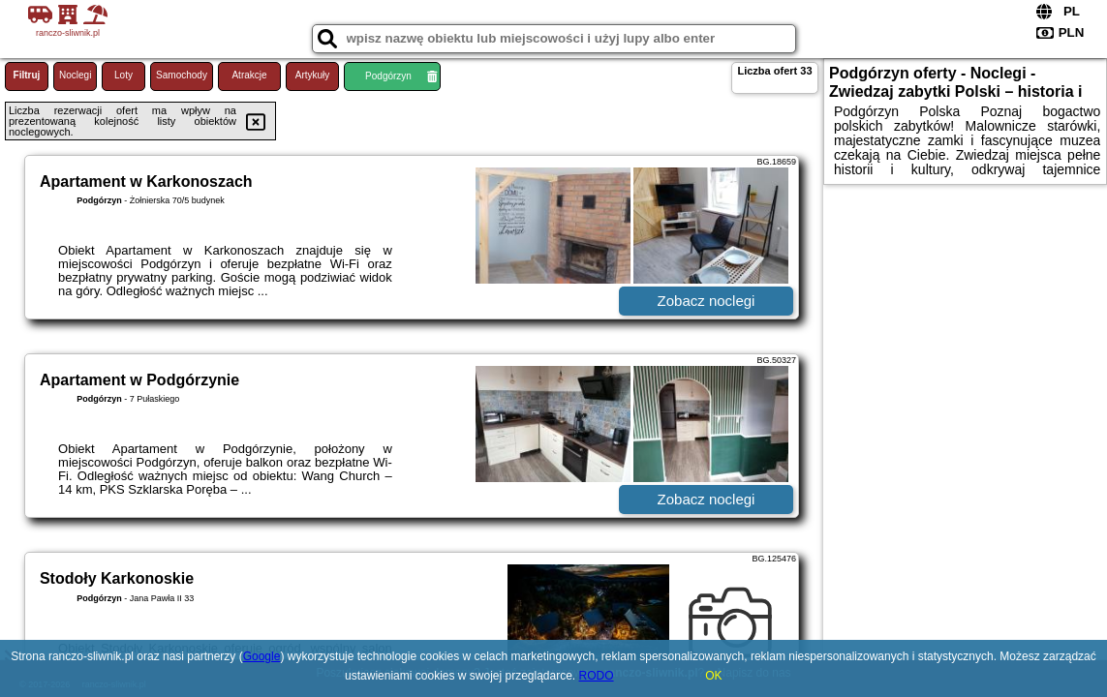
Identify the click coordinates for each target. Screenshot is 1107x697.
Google (262, 656)
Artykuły (312, 75)
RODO (596, 675)
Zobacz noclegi (706, 300)
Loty (123, 75)
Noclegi (75, 75)
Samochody (181, 75)
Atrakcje (248, 75)
